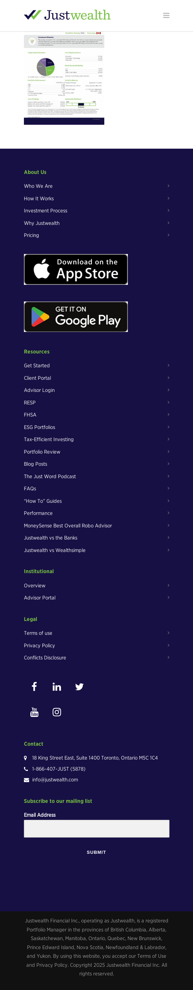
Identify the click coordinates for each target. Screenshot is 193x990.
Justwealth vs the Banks (50, 538)
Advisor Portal (39, 598)
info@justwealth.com (55, 780)
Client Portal (37, 378)
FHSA (30, 415)
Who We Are (38, 186)
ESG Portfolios (39, 427)
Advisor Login (39, 390)
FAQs (30, 488)
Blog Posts (35, 464)
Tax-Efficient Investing (49, 439)
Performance (38, 513)
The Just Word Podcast (50, 476)
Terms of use (38, 633)
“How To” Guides (43, 501)
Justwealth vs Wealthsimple (55, 550)
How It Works (39, 198)
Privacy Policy (39, 645)
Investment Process (45, 211)
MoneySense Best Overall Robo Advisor (68, 526)
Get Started (37, 365)
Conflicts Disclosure (45, 658)
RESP (30, 403)
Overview (34, 585)
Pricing (31, 235)
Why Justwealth (42, 223)
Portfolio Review (42, 452)
